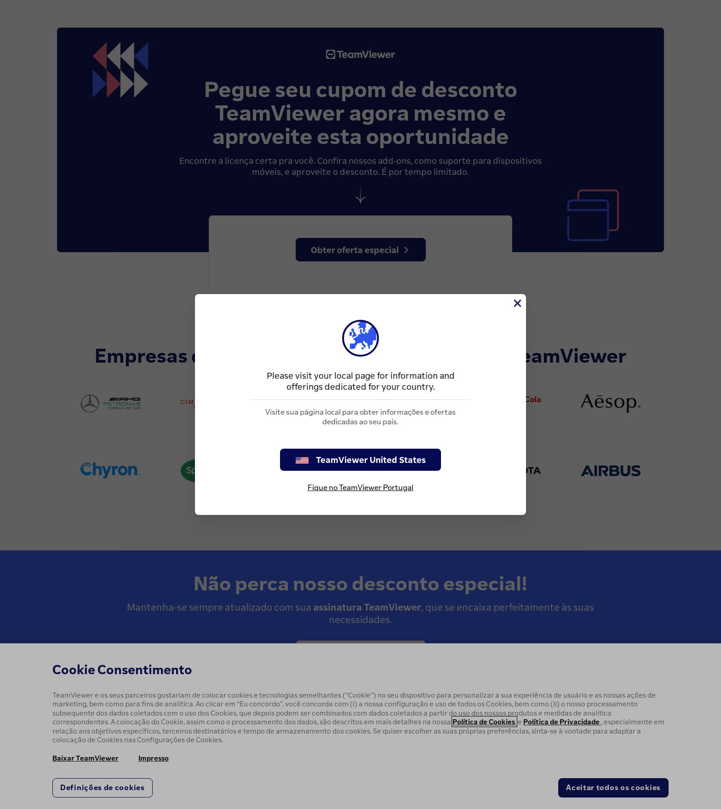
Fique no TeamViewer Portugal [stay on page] (360, 487)
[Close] (517, 303)
